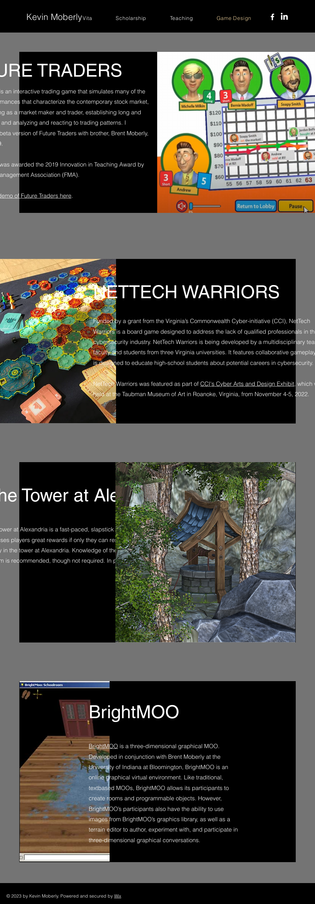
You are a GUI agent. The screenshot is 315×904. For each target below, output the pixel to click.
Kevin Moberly (54, 17)
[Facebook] (272, 17)
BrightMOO (103, 746)
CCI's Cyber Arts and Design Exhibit (247, 383)
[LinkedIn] (284, 17)
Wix (117, 896)
